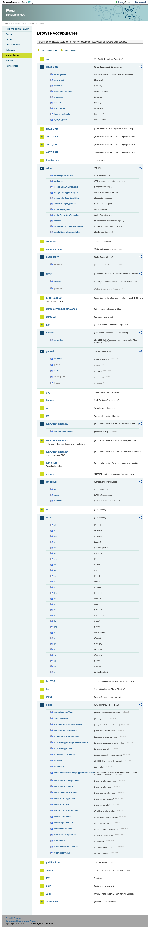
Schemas (10, 50)
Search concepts (71, 50)
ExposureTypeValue (63, 748)
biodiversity (52, 160)
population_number (63, 91)
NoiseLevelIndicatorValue (65, 792)
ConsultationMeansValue (65, 730)
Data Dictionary (28, 23)
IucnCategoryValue (62, 209)
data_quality (59, 80)
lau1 (48, 509)
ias (47, 408)
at (55, 525)
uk (55, 672)
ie (55, 598)
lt (54, 610)
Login (120, 2)
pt (55, 644)
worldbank (52, 901)
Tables (9, 39)
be (55, 531)
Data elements (13, 45)
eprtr (48, 274)
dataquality (52, 257)
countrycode (60, 74)
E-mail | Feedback (14, 918)
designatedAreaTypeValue (66, 187)
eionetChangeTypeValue (65, 204)
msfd (49, 697)
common (51, 241)
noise (49, 705)
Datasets (10, 34)
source (57, 371)
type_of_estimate (62, 114)
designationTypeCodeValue (66, 198)
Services (10, 60)
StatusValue (59, 841)
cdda (49, 168)
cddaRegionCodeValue (64, 175)
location (58, 86)
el (55, 570)
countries (58, 340)
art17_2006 (52, 136)
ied (47, 416)
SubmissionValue (62, 853)
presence (58, 97)
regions (57, 221)
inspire (50, 474)
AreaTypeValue (61, 718)
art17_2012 (52, 144)
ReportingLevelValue (63, 822)
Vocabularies (12, 55)
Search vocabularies (49, 50)
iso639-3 (58, 760)
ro (55, 649)
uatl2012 (58, 501)
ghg (48, 392)
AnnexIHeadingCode (63, 431)
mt (55, 627)
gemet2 (50, 351)
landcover (51, 482)
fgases (50, 332)
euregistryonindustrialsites (61, 309)
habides (50, 400)
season (57, 103)
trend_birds (59, 108)
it (54, 604)
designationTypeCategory (66, 192)
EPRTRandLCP (54, 298)
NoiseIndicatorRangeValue (66, 780)
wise (48, 894)
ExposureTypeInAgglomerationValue (71, 742)
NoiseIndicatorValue (63, 786)
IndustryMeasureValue (64, 754)
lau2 (48, 517)
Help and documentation (17, 29)
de (55, 553)
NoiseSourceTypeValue (64, 798)
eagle (56, 495)
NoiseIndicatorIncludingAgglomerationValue (74, 773)
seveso (50, 870)
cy (55, 542)
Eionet (17, 23)
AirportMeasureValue (63, 712)
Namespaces (12, 66)
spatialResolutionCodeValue (67, 232)
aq (47, 59)
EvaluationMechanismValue (66, 736)
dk (55, 559)
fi (54, 581)
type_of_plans (60, 120)
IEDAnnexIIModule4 (57, 451)
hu (55, 593)
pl (55, 638)
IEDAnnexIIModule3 (57, 440)
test (48, 878)
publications (53, 862)
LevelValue (59, 766)
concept (58, 359)
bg (55, 536)
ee (55, 564)
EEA (18, 2)
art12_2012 (52, 67)
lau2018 (50, 681)
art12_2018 (52, 129)
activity (57, 281)
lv (55, 621)
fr (55, 587)
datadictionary (54, 249)
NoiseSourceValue (62, 804)
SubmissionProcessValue (66, 847)
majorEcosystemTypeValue (66, 215)
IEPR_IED (51, 463)
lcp (47, 689)
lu (55, 615)
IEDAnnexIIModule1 (57, 423)
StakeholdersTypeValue (65, 835)
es (55, 576)
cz (55, 548)
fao (48, 324)
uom (48, 886)
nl (55, 632)
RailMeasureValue (62, 817)
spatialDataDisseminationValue (68, 226)
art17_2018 (52, 152)
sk (55, 666)
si (55, 661)
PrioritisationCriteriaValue (66, 810)
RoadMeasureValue (63, 828)
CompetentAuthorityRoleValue (68, 724)
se (55, 655)
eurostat (50, 317)
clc (55, 489)
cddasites (58, 181)
